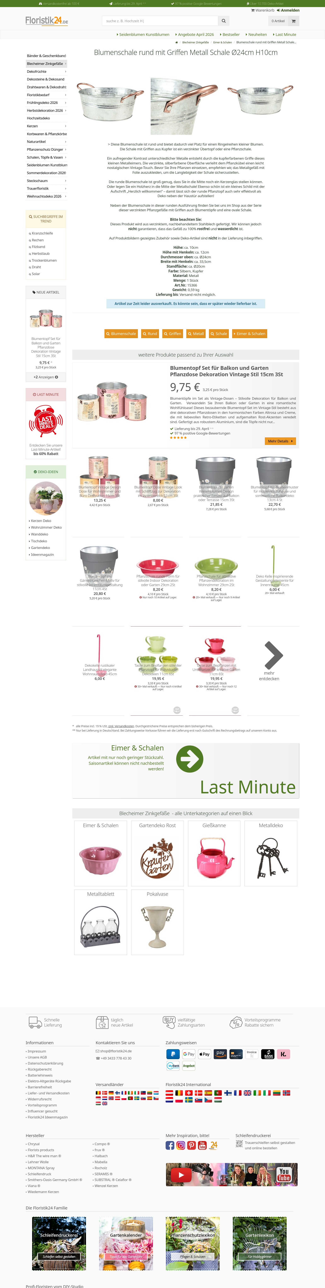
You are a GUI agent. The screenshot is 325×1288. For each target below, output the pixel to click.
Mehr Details (280, 441)
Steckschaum (37, 180)
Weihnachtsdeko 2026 (44, 196)
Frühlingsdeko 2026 (42, 102)
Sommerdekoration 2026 (46, 172)
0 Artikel (278, 20)
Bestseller (230, 34)
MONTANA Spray (41, 1167)
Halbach (101, 1155)
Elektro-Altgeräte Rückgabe (49, 1081)
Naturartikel (36, 141)
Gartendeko (39, 547)
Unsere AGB (37, 1057)
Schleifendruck (39, 1173)
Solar (34, 273)
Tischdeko (38, 541)
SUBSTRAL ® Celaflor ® (113, 1179)
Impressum (37, 1051)
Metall (198, 333)
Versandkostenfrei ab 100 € (61, 3)
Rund (152, 333)
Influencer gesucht (43, 1111)
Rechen (36, 240)
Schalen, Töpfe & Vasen (45, 157)
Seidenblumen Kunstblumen (143, 34)
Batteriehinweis (40, 1075)
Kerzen (32, 126)
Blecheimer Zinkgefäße (191, 42)
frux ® (100, 1149)
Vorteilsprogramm (42, 1105)
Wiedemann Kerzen (43, 1191)
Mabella (101, 1161)
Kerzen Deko (40, 520)
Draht (35, 267)
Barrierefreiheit (40, 1087)
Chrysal (34, 1143)
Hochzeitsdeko (38, 118)
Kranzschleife (41, 233)
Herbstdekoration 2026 (45, 110)
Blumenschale (123, 333)
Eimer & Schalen (221, 42)
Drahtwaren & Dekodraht (46, 87)
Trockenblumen (43, 260)
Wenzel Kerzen (106, 1185)
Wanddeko (38, 534)
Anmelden (288, 10)
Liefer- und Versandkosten (48, 1093)
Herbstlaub (39, 253)
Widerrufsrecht (40, 1099)
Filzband (37, 246)
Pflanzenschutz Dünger (45, 149)
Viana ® (34, 1185)
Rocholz (101, 1167)
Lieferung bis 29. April (129, 3)
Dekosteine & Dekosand (45, 79)
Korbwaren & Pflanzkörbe (47, 133)
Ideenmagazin (41, 554)
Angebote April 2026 (195, 34)
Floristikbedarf (38, 94)
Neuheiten (256, 34)
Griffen (174, 333)
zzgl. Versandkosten (121, 726)
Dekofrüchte (36, 71)
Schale (221, 333)
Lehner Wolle (38, 1161)
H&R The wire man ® (44, 1155)
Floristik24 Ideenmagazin (48, 1117)
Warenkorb (262, 10)
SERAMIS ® (104, 1173)
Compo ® (102, 1143)
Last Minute (284, 34)
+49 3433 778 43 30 (116, 1058)
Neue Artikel (47, 292)
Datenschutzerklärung (45, 1063)
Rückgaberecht (40, 1069)
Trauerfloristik (38, 188)
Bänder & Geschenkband (46, 55)
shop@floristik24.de (116, 1051)
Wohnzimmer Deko (45, 527)
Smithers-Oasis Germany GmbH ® (55, 1179)
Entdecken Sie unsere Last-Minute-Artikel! (45, 449)
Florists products (41, 1149)
